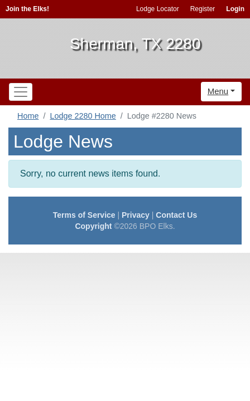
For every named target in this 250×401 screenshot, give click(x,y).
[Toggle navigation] (20, 92)
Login (235, 9)
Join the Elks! (27, 9)
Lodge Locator (157, 9)
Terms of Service (84, 215)
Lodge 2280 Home (83, 115)
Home (28, 115)
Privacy (136, 215)
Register (202, 9)
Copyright (93, 226)
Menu (218, 91)
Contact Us (176, 215)
